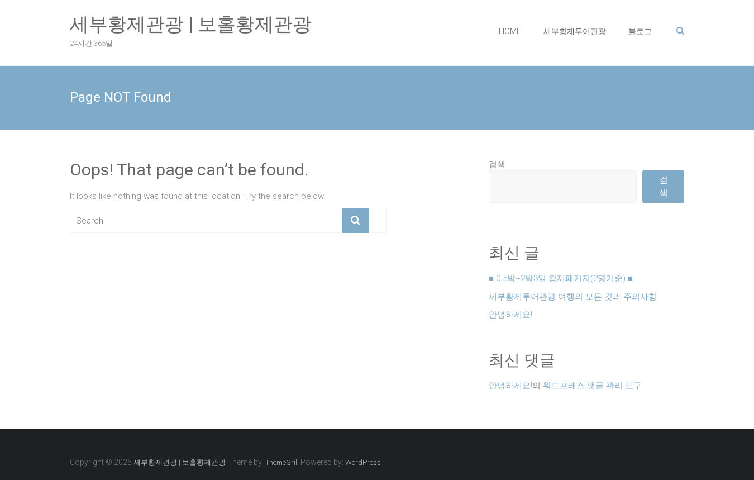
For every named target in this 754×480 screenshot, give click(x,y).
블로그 (640, 31)
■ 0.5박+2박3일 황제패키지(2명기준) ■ (561, 278)
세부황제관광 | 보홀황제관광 (191, 24)
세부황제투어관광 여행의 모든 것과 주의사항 (573, 297)
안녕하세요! (510, 315)
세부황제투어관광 (574, 31)
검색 (497, 164)
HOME (510, 31)
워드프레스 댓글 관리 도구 (592, 386)
